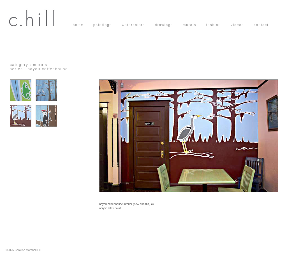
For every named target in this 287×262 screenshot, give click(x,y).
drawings (169, 25)
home (83, 25)
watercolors (138, 25)
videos (242, 25)
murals (194, 25)
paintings (107, 25)
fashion (218, 25)
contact (261, 25)
